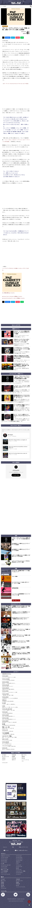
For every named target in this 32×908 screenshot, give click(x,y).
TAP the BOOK (16, 721)
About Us (5, 847)
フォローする (16, 475)
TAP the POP (4, 762)
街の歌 (16, 724)
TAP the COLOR (16, 685)
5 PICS (16, 706)
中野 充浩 (14, 758)
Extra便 (16, 703)
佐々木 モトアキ (5, 756)
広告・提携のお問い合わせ (22, 850)
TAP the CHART (16, 715)
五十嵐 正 (4, 755)
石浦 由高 (14, 755)
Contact (7, 850)
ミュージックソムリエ (16, 745)
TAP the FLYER (16, 718)
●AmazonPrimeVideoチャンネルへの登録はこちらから (13, 298)
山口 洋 (3, 759)
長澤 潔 (3, 758)
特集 (13, 847)
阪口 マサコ (24, 755)
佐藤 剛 (13, 756)
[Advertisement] (16, 313)
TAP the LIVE (16, 730)
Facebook (8, 37)
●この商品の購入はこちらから (8, 292)
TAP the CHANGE (16, 679)
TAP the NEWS (16, 697)
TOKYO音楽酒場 (16, 733)
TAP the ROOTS (16, 688)
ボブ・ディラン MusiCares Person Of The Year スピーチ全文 (15, 83)
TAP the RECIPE (16, 742)
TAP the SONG (16, 691)
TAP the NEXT (16, 676)
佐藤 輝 (24, 33)
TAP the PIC (16, 748)
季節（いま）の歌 (16, 727)
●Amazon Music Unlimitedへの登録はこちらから (12, 296)
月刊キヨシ (16, 700)
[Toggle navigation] (29, 3)
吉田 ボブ (14, 759)
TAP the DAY (16, 712)
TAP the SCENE (16, 682)
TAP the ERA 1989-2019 (16, 709)
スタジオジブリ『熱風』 (16, 736)
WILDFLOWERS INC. (12, 899)
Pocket (17, 37)
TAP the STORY (16, 694)
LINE (22, 37)
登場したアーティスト (23, 847)
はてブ (13, 37)
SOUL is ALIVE (16, 739)
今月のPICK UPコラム (6, 674)
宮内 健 (23, 758)
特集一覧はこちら (16, 600)
